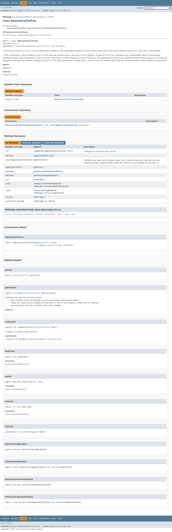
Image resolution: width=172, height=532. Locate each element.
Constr (27, 11)
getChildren (40, 160)
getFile (38, 167)
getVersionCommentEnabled (47, 171)
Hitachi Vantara (22, 529)
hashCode (38, 179)
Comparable (23, 35)
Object (15, 44)
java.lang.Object (10, 26)
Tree (35, 3)
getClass (28, 214)
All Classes (6, 7)
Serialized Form (10, 75)
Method (35, 11)
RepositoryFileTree (40, 35)
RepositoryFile (35, 125)
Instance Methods (31, 143)
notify (39, 214)
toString (38, 197)
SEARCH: (140, 8)
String (9, 197)
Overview (5, 3)
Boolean (10, 171)
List (53, 125)
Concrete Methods (54, 143)
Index (53, 3)
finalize (17, 214)
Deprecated (44, 3)
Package (14, 3)
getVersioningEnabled (45, 175)
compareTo (39, 151)
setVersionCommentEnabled (47, 183)
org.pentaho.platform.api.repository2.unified (33, 17)
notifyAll (50, 214)
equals (37, 156)
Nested (13, 11)
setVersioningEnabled (45, 190)
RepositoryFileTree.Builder (69, 99)
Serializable (9, 35)
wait (59, 214)
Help (60, 3)
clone (8, 214)
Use (29, 3)
